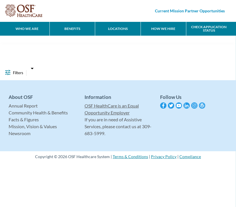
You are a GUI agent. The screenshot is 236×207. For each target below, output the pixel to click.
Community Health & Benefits (38, 112)
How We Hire (163, 28)
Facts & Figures (24, 119)
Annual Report (23, 105)
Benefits (72, 28)
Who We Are (27, 28)
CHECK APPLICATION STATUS (209, 28)
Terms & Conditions (130, 156)
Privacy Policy (163, 156)
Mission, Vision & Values (33, 126)
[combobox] (32, 67)
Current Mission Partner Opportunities (190, 10)
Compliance (190, 156)
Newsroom (19, 133)
